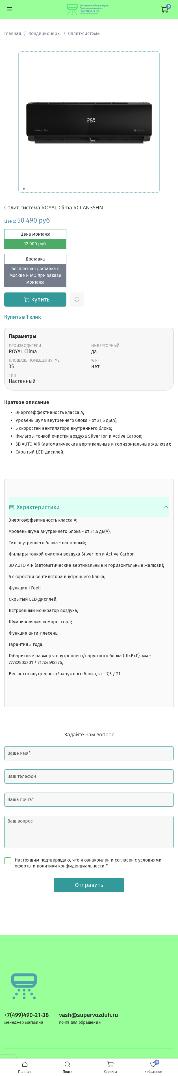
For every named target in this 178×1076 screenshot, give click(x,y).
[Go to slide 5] (40, 189)
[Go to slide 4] (36, 189)
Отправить (89, 885)
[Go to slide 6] (44, 189)
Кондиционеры (45, 33)
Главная (12, 33)
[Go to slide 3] (32, 189)
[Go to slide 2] (28, 189)
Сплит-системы (84, 33)
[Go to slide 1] (24, 189)
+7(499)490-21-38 (26, 1015)
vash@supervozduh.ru (88, 1015)
